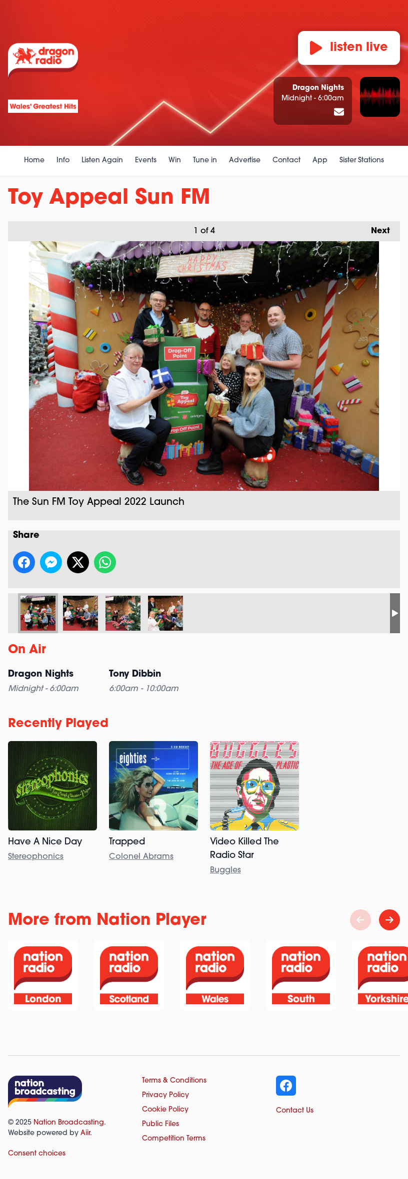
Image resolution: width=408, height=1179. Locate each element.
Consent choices (37, 1154)
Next (375, 228)
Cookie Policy (165, 1110)
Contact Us (295, 1111)
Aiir (85, 1133)
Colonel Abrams (141, 857)
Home (34, 160)
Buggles (225, 870)
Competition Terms (174, 1139)
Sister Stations (362, 160)
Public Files (160, 1124)
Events (145, 160)
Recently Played (58, 724)
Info (63, 160)
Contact (286, 160)
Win (174, 160)
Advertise (244, 160)
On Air (27, 650)
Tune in (205, 160)
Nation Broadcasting (69, 1123)
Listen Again (102, 160)
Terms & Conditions (174, 1081)
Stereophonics (36, 857)
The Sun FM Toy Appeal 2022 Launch (38, 613)
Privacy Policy (165, 1095)
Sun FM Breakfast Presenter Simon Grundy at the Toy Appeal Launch (123, 613)
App (320, 160)
